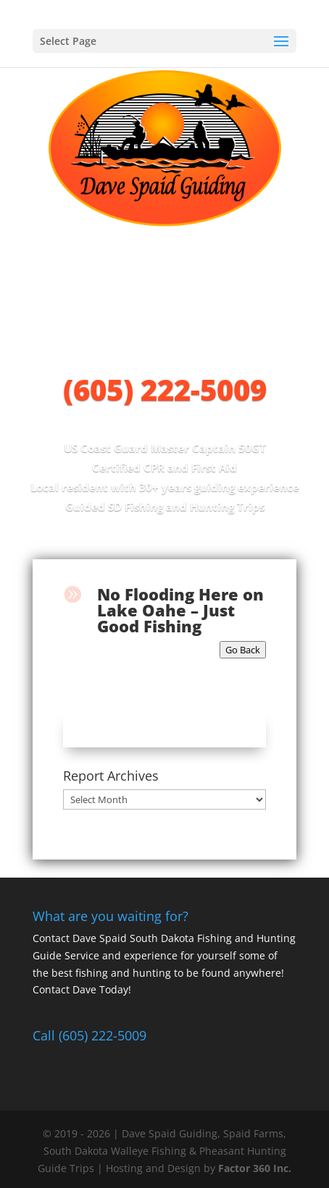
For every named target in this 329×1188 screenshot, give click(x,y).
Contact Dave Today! (82, 989)
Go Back (242, 649)
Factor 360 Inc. (254, 1168)
